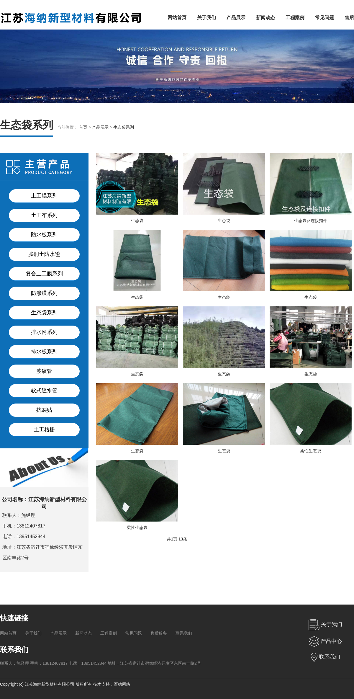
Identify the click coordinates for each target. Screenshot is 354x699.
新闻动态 (265, 17)
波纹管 (44, 371)
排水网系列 (44, 332)
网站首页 (177, 17)
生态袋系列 (123, 127)
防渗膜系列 (44, 293)
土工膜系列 (44, 196)
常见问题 (324, 17)
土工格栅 (44, 429)
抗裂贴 (44, 410)
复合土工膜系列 (44, 274)
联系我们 (184, 633)
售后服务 (158, 633)
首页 (83, 127)
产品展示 (236, 17)
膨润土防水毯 (44, 254)
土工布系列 (44, 215)
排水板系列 (44, 352)
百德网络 (122, 684)
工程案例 (295, 17)
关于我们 (206, 17)
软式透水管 (44, 390)
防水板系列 (44, 235)
